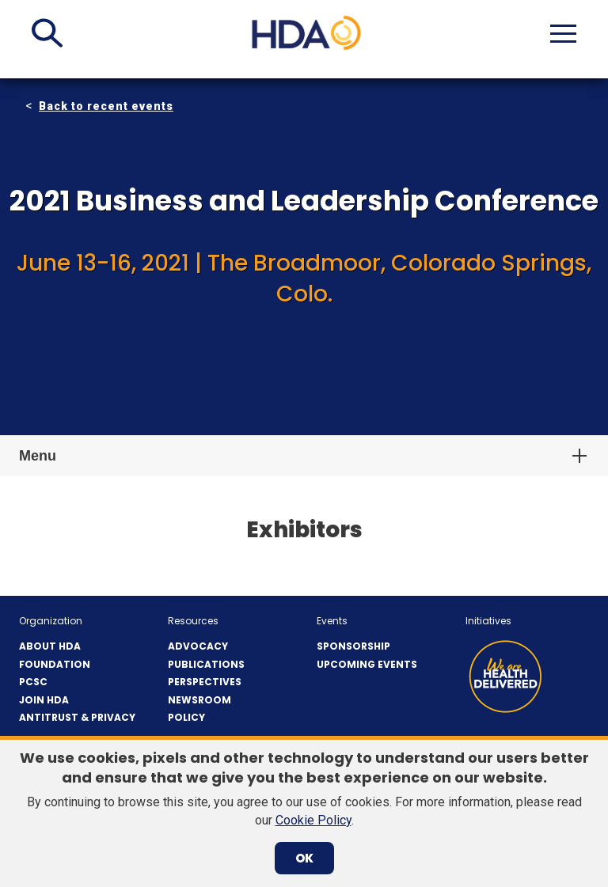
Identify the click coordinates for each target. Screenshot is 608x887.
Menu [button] (37, 456)
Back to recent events (106, 106)
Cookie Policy (314, 820)
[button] (47, 33)
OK (304, 858)
